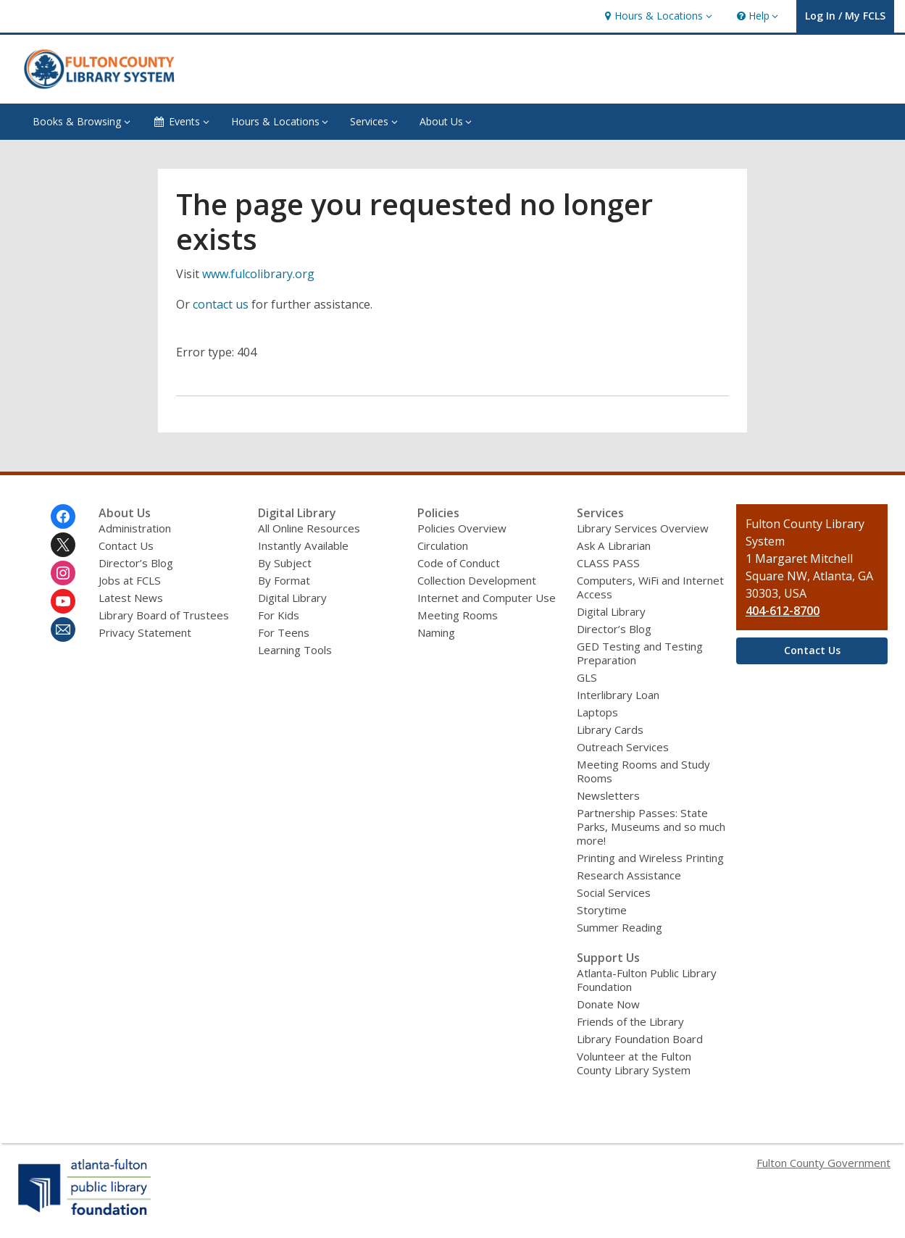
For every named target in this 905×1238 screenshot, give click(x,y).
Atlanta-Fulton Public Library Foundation (647, 980)
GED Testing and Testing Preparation (640, 653)
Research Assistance (629, 875)
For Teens (283, 632)
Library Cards (610, 729)
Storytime (602, 910)
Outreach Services (623, 747)
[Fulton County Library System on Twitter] (63, 544)
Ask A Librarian (614, 545)
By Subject (285, 563)
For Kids (278, 615)
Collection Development (476, 580)
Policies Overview (461, 528)
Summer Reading (619, 927)
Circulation (442, 545)
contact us (221, 304)
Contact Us (126, 545)
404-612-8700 (782, 611)
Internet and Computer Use (486, 597)
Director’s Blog (136, 563)
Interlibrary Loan (618, 694)
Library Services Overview (643, 528)
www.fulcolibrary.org (258, 274)
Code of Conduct (458, 563)
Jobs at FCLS (130, 580)
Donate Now (608, 1004)
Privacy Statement (145, 632)
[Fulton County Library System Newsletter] (63, 629)
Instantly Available (303, 545)
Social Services (614, 892)
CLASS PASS (608, 563)
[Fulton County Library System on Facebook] (63, 516)
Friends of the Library (630, 1021)
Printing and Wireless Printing (650, 857)
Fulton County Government (823, 1162)
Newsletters (608, 795)
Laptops (597, 712)
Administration (135, 528)
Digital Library (292, 597)
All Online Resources (309, 528)
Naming (436, 632)
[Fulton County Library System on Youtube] (63, 601)
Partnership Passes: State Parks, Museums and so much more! (651, 827)
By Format (284, 580)
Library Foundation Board (640, 1039)
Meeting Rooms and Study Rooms (643, 771)
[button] (656, 16)
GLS (587, 677)
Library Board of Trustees (164, 615)
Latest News (131, 597)
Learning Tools (295, 650)
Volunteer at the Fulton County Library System (634, 1063)
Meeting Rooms (457, 615)
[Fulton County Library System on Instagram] (63, 573)
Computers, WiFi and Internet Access (650, 587)
